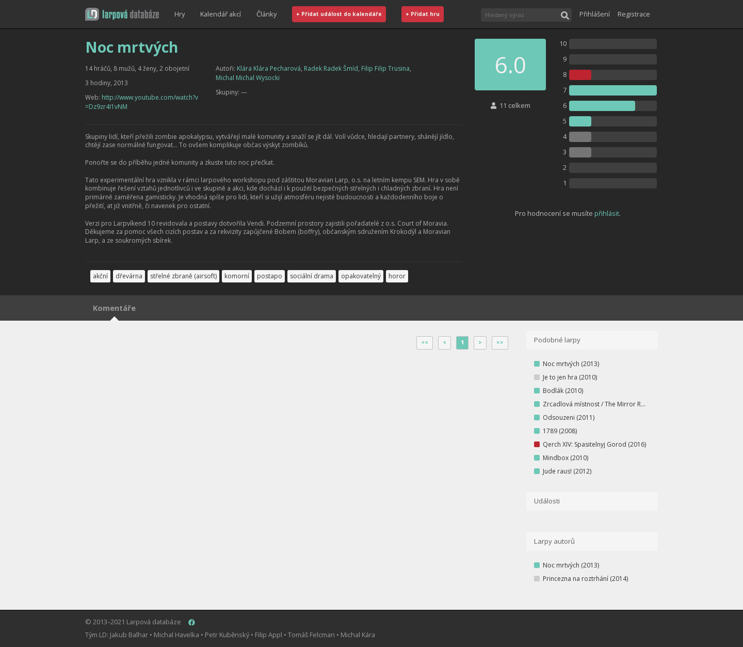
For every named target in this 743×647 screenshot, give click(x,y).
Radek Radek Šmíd (331, 68)
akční (100, 276)
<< (424, 342)
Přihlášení (594, 14)
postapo (269, 276)
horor (397, 276)
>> (500, 342)
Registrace (634, 14)
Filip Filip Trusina (385, 68)
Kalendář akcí (220, 14)
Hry (179, 14)
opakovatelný (361, 276)
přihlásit (606, 213)
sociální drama (311, 276)
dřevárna (129, 276)
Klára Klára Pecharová (269, 68)
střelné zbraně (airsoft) (183, 276)
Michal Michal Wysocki (248, 77)
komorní (236, 276)
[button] (122, 14)
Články (266, 14)
